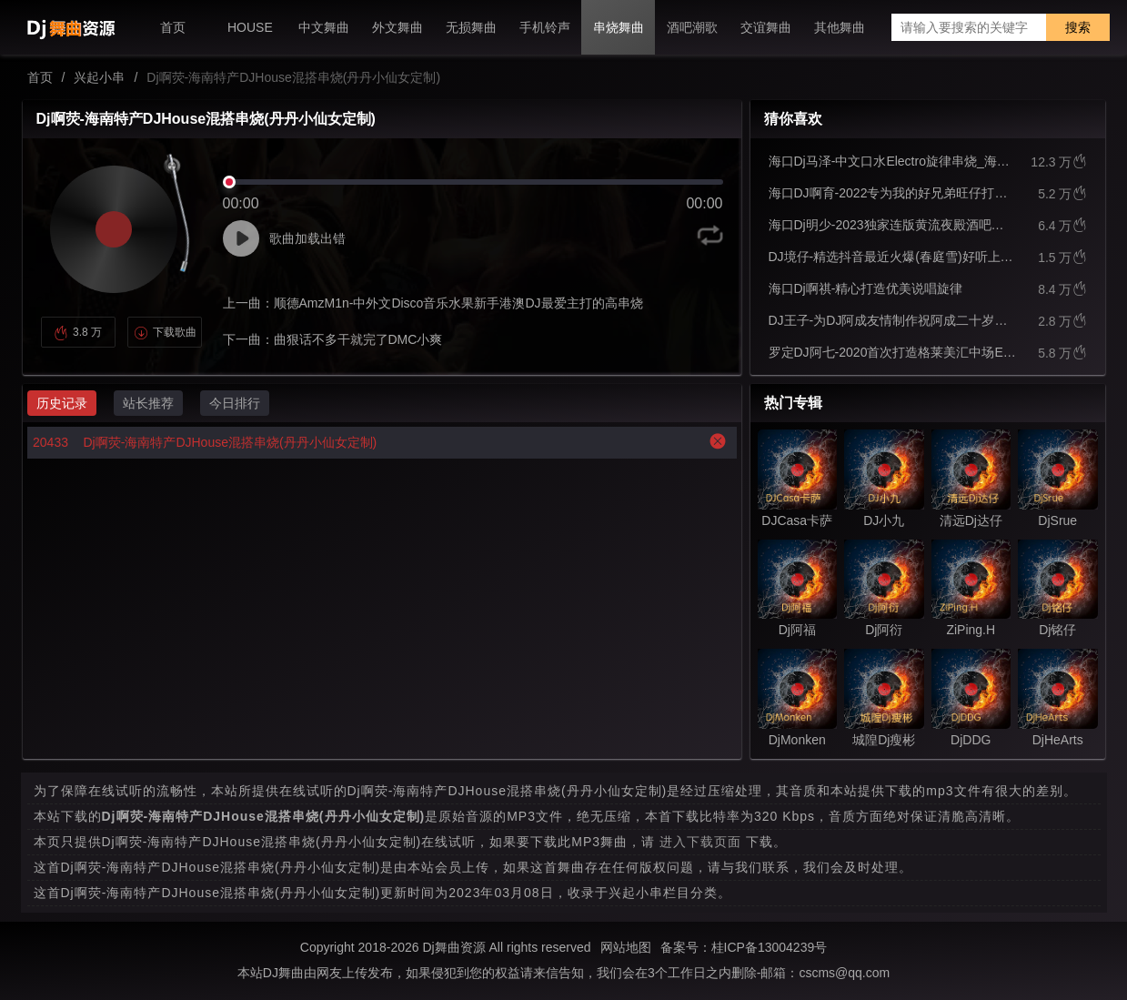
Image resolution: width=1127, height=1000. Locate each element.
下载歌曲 (165, 332)
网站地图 (625, 947)
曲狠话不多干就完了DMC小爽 (358, 339)
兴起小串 (99, 77)
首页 (40, 77)
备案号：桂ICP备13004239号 (744, 947)
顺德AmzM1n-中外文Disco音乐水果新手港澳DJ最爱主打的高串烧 (458, 303)
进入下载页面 (700, 841)
